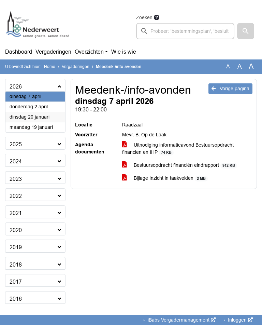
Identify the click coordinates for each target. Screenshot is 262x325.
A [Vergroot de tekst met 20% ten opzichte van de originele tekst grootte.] (239, 66)
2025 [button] (16, 144)
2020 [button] (16, 230)
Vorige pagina (230, 88)
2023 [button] (16, 179)
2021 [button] (16, 213)
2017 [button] (16, 282)
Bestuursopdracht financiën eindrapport (179, 165)
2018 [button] (16, 265)
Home (49, 66)
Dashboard (18, 52)
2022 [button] (16, 196)
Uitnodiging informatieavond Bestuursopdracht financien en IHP (178, 148)
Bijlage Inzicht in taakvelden (165, 178)
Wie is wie (123, 52)
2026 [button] (16, 87)
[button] (245, 31)
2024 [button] (16, 161)
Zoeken (144, 17)
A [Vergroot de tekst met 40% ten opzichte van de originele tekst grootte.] (251, 67)
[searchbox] (185, 31)
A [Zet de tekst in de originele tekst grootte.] (228, 66)
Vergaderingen (53, 52)
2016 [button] (16, 299)
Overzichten (89, 52)
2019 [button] (16, 247)
